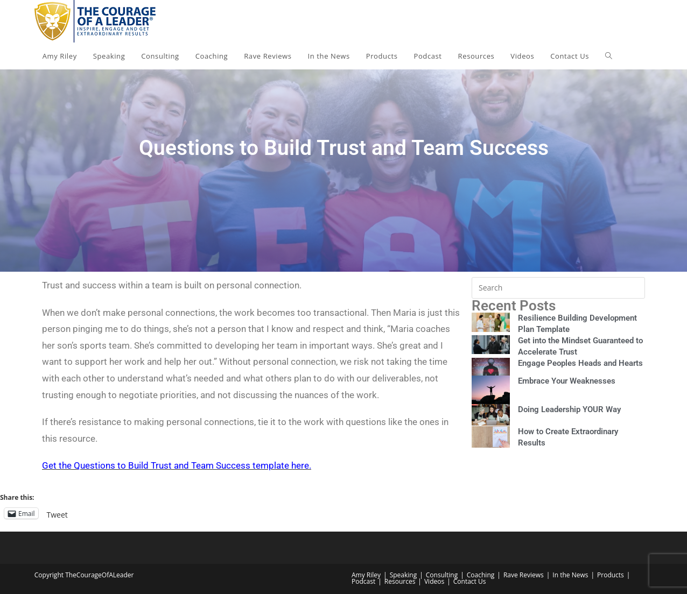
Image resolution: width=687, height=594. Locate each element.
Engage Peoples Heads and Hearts (580, 363)
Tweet (57, 514)
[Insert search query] (558, 288)
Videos (434, 581)
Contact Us (469, 581)
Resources (400, 581)
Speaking (403, 574)
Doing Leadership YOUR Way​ (569, 409)
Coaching (480, 574)
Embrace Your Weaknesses (566, 381)
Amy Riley (366, 574)
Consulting (442, 574)
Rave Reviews (523, 574)
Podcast (363, 581)
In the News (570, 574)
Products (610, 574)
